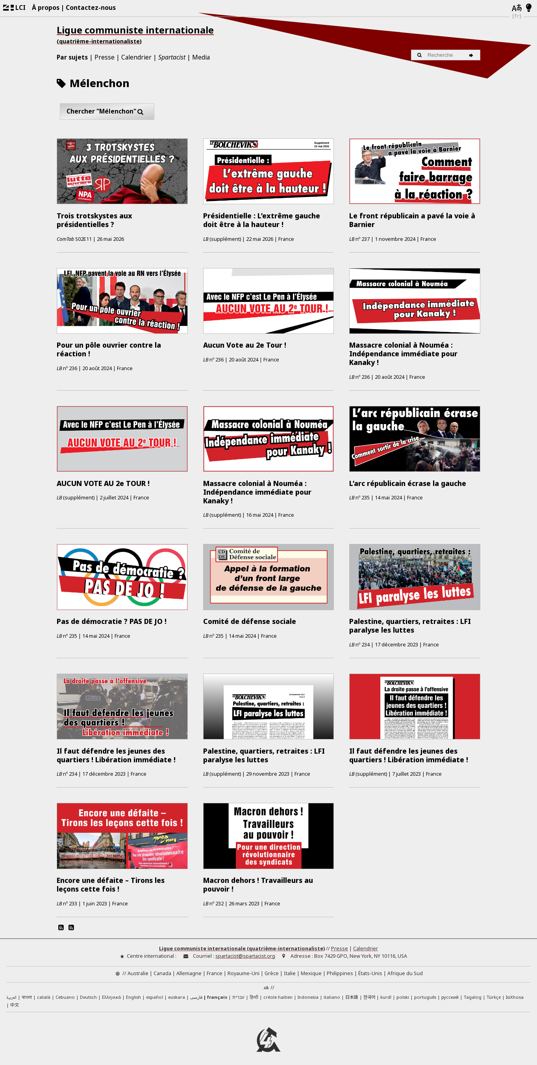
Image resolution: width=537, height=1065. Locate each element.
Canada (162, 968)
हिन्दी (254, 992)
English (133, 991)
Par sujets (72, 57)
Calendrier (136, 57)
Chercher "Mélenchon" (107, 111)
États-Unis (370, 968)
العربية (11, 992)
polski (402, 992)
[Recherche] (472, 55)
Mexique (311, 968)
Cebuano (65, 992)
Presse (104, 57)
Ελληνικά (111, 992)
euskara (176, 992)
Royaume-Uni (243, 968)
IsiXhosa (515, 992)
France (214, 968)
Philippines (340, 968)
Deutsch (88, 992)
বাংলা (27, 993)
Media (201, 57)
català (43, 992)
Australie (138, 968)
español (154, 992)
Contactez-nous (91, 7)
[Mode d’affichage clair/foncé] (529, 8)
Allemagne (189, 968)
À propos (45, 7)
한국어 (369, 992)
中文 (14, 999)
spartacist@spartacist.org (245, 950)
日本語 (351, 992)
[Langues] (517, 8)
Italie (290, 968)
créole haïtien (278, 992)
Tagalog (472, 992)
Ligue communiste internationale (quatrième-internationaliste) (242, 943)
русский (450, 992)
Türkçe (494, 992)
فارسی (196, 992)
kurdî (385, 992)
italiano (332, 992)
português (425, 992)
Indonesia (308, 992)
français (217, 992)
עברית (238, 992)
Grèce (272, 968)
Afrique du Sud (405, 968)
